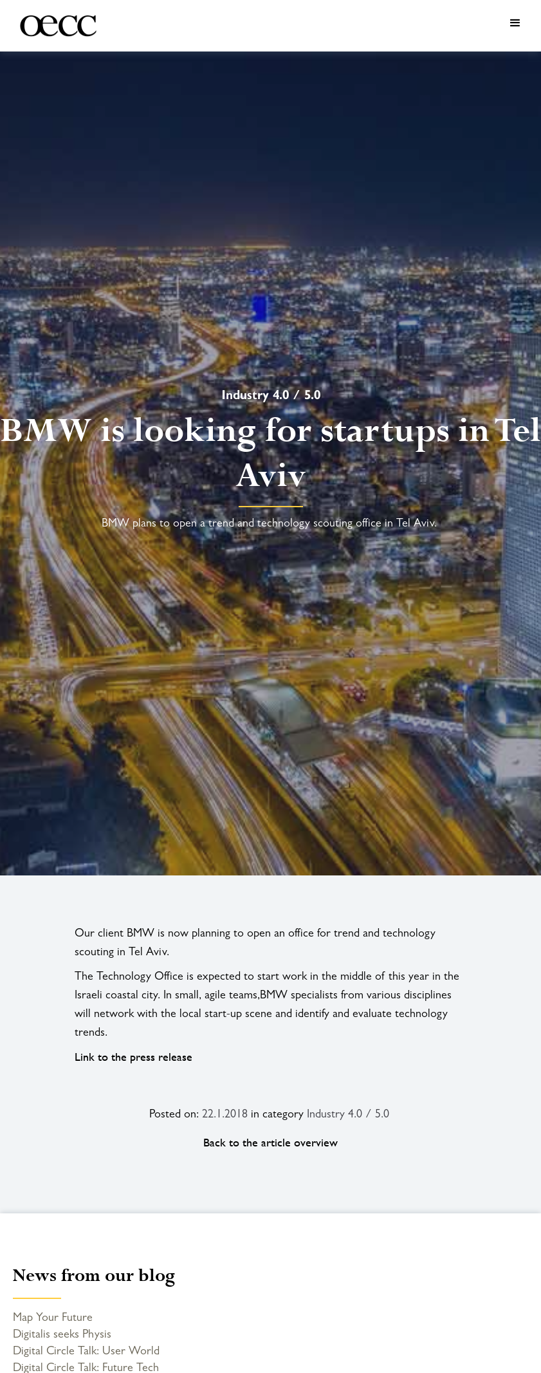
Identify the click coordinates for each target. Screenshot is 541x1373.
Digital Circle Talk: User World (86, 1350)
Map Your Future (53, 1317)
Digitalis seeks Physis (62, 1333)
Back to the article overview (270, 1142)
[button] (322, 26)
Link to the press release (133, 1056)
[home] (52, 26)
